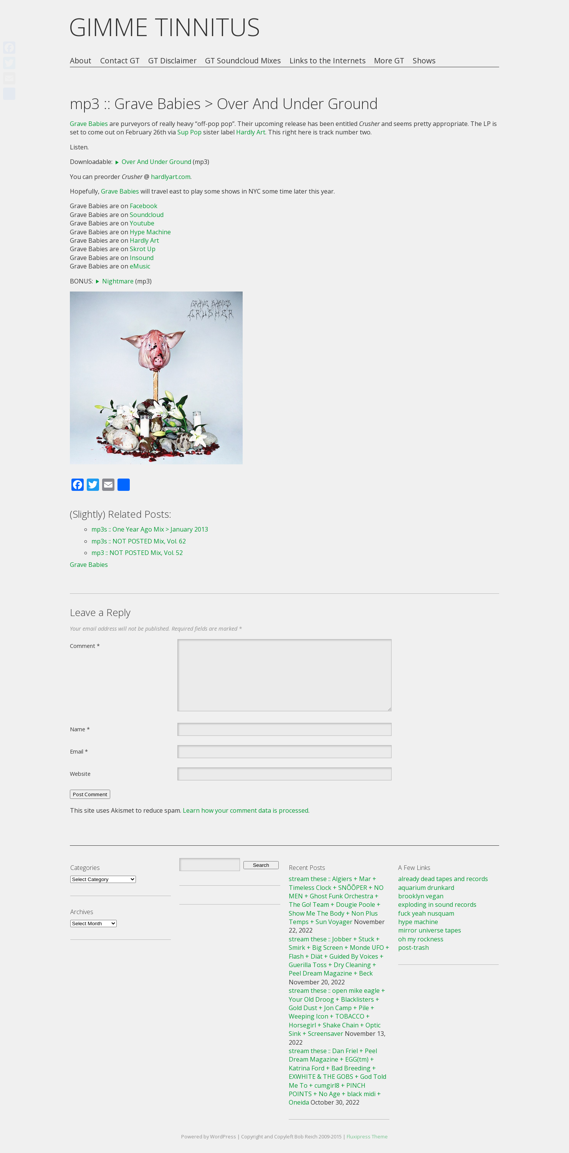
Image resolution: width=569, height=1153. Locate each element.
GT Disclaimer (172, 61)
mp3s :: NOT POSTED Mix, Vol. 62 (138, 541)
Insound (142, 257)
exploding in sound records (437, 904)
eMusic (140, 266)
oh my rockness (420, 939)
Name (80, 729)
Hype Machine (150, 232)
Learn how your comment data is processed (245, 810)
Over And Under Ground (156, 161)
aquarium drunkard (426, 887)
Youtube (142, 223)
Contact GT (120, 61)
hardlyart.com (170, 176)
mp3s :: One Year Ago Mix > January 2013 (149, 529)
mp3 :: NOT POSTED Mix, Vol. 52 (137, 552)
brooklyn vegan (420, 896)
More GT (389, 61)
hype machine (418, 922)
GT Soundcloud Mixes (243, 61)
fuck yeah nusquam (426, 913)
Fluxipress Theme (367, 1136)
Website (80, 773)
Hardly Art (250, 132)
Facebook (143, 206)
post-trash (413, 947)
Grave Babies (89, 123)
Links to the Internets (327, 61)
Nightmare (118, 281)
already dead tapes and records (443, 879)
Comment (85, 645)
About (80, 61)
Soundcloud (147, 214)
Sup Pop (189, 132)
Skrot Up (142, 249)
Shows (424, 61)
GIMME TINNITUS (164, 26)
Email (79, 751)
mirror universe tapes (429, 930)
